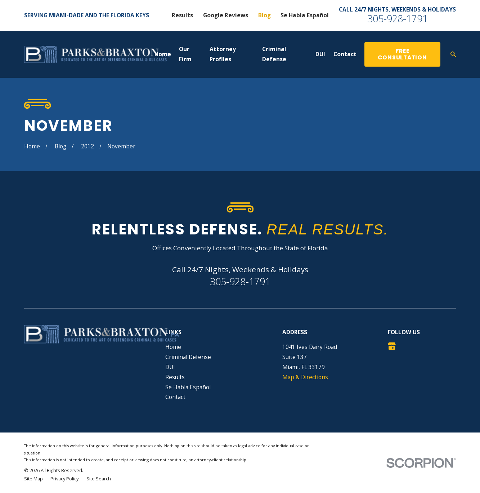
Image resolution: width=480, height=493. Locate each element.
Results (182, 15)
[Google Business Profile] (392, 346)
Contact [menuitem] (344, 54)
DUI (170, 367)
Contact (175, 397)
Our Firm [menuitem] (185, 54)
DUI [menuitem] (320, 54)
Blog (264, 15)
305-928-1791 (397, 18)
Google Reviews (225, 15)
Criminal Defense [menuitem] (274, 54)
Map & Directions (305, 377)
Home (173, 347)
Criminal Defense (188, 357)
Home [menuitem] (162, 54)
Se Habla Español (305, 15)
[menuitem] (33, 479)
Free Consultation (402, 54)
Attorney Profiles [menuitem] (223, 54)
